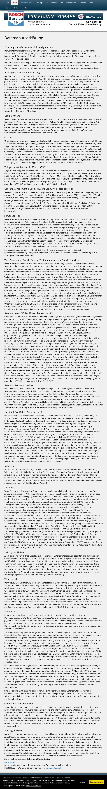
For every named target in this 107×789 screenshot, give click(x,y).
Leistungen (39, 3)
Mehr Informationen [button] (33, 786)
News (14, 3)
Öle (62, 3)
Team (91, 3)
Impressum (9, 762)
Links (16, 8)
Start (7, 3)
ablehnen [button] (83, 782)
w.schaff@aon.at (53, 768)
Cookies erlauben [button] (96, 782)
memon (83, 3)
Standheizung (71, 3)
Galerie (8, 8)
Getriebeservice (26, 3)
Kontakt (24, 8)
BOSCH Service (52, 3)
